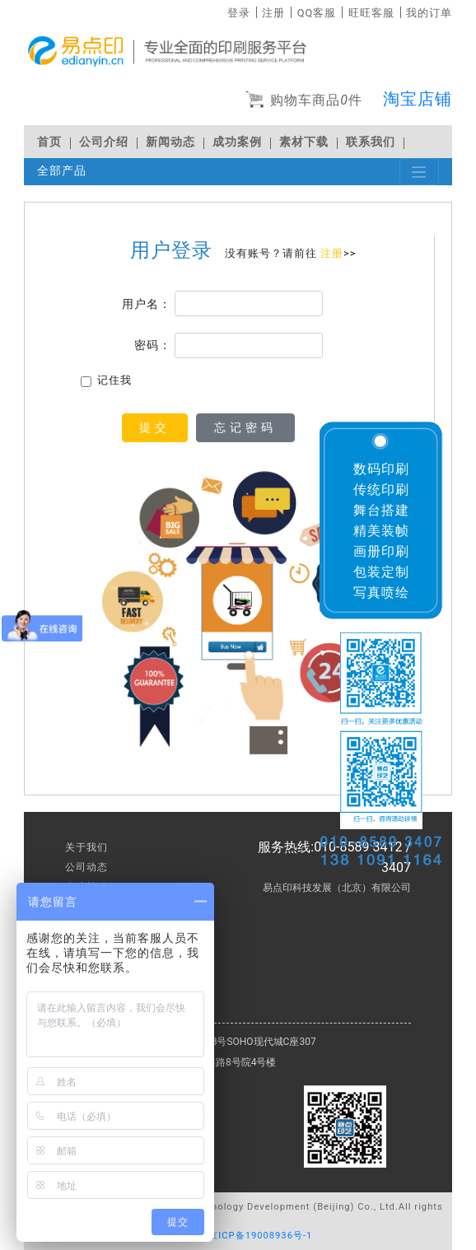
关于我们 (86, 847)
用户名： (146, 303)
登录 (238, 13)
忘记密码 (245, 427)
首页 (49, 142)
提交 (154, 427)
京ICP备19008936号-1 (260, 1235)
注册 (273, 13)
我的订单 (429, 13)
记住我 (114, 380)
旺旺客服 (371, 13)
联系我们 (370, 142)
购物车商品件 (303, 101)
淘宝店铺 (417, 99)
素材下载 (304, 142)
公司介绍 (103, 142)
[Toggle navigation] (419, 171)
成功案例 (237, 142)
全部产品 (61, 171)
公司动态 (86, 867)
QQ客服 (317, 13)
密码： (152, 345)
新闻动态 (170, 142)
